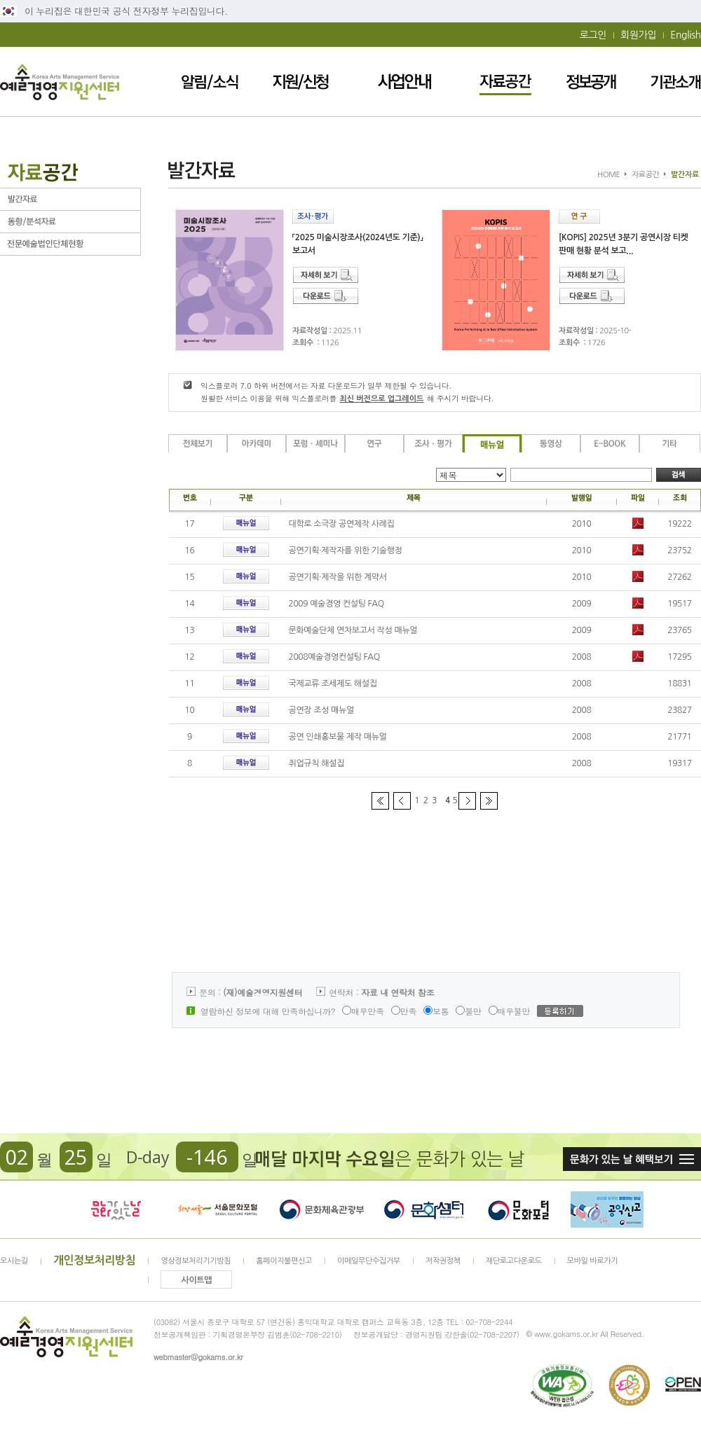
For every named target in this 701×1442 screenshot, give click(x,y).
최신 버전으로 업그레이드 (381, 399)
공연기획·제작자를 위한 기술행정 (345, 550)
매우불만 (510, 1011)
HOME (608, 175)
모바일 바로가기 (592, 1261)
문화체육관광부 (322, 1209)
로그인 (593, 35)
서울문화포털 (219, 1209)
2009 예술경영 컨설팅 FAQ (336, 603)
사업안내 (404, 81)
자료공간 (505, 81)
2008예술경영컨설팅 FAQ (334, 657)
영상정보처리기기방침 (196, 1261)
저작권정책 (443, 1261)
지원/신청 (300, 81)
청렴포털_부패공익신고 (607, 1209)
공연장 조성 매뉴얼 (321, 710)
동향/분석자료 (70, 222)
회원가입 (638, 35)
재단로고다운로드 (514, 1261)
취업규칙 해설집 (316, 763)
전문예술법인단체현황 (70, 244)
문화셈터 (424, 1209)
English (685, 35)
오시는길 (14, 1261)
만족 (403, 1011)
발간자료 (70, 199)
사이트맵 (197, 1280)
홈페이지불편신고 (284, 1261)
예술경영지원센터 (59, 81)
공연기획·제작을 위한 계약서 (338, 577)
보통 (436, 1011)
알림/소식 (210, 81)
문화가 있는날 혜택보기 (632, 1159)
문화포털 (518, 1209)
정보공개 (591, 81)
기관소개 (676, 81)
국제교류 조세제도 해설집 (333, 683)
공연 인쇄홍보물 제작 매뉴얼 (338, 737)
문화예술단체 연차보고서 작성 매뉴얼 (353, 630)
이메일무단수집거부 (368, 1261)
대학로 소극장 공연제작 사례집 (342, 524)
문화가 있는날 (116, 1209)
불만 (468, 1011)
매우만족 (363, 1011)
